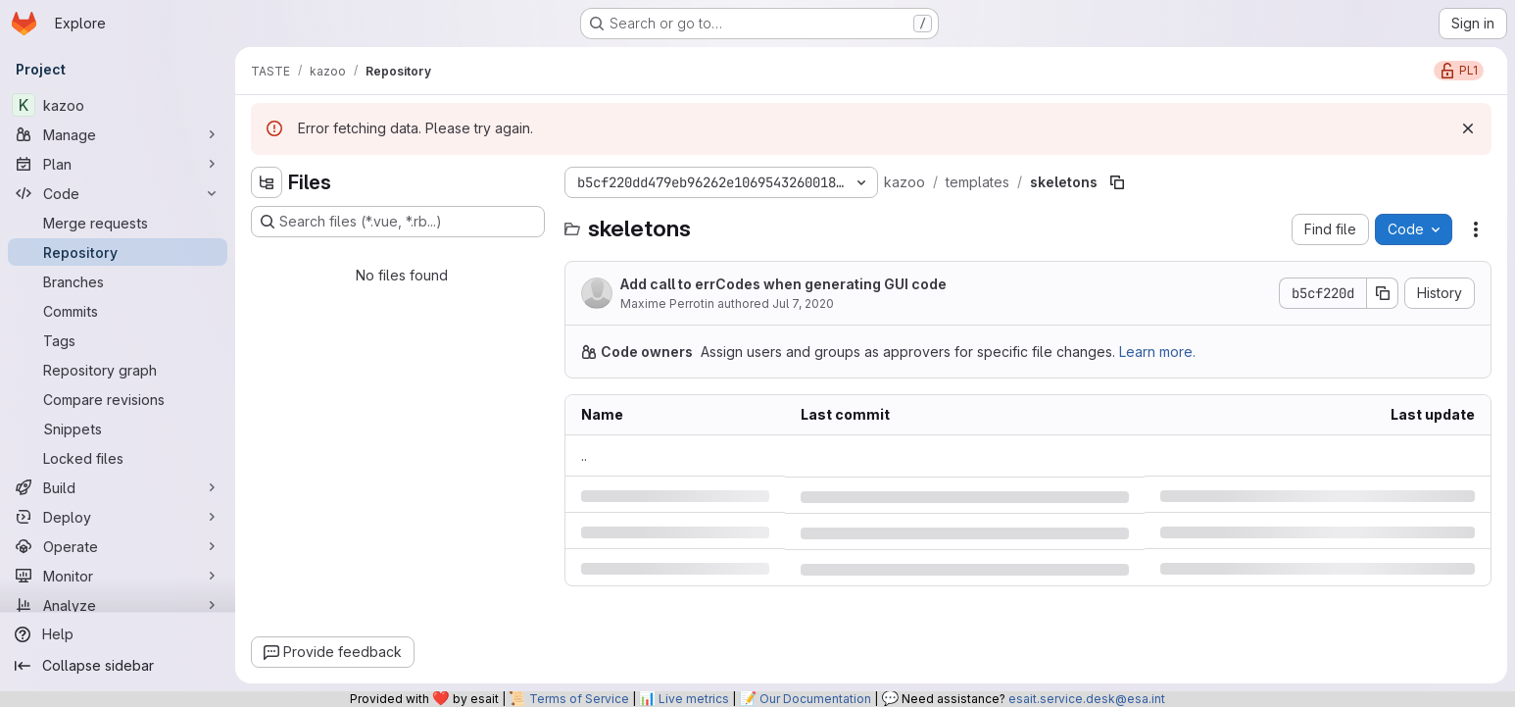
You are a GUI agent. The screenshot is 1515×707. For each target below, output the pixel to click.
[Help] (117, 634)
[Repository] (117, 252)
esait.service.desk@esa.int (1086, 698)
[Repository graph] (117, 369)
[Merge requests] (117, 222)
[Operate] (117, 546)
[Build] (117, 487)
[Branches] (117, 281)
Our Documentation (815, 698)
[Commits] (117, 311)
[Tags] (117, 340)
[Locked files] (117, 458)
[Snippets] (117, 428)
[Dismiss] (1468, 128)
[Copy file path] (1117, 182)
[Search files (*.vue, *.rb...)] (398, 221)
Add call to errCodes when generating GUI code (783, 284)
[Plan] (117, 163)
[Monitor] (117, 575)
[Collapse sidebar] (117, 666)
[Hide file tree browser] (266, 182)
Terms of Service (579, 698)
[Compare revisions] (117, 399)
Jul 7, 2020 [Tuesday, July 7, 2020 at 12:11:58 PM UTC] (803, 303)
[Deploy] (117, 516)
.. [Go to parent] (584, 455)
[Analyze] (117, 605)
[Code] (117, 193)
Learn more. (1157, 351)
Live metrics (694, 698)
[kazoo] (117, 105)
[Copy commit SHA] (1382, 293)
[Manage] (117, 134)
